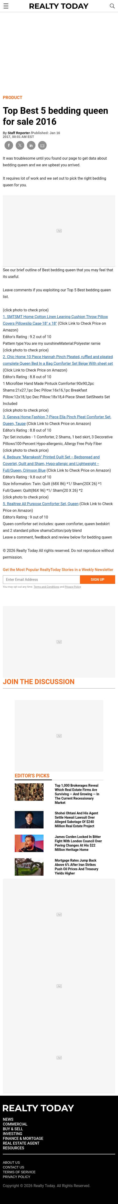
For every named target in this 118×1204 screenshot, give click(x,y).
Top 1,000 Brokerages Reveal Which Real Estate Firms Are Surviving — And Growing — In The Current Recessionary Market (77, 794)
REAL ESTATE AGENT (21, 1143)
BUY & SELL (13, 1129)
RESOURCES (13, 1148)
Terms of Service (19, 1172)
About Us (11, 1162)
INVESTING (12, 1133)
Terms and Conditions (46, 586)
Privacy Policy (73, 586)
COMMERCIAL (15, 1124)
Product (12, 97)
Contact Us (13, 1167)
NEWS (8, 1119)
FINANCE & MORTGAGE (23, 1138)
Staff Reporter (19, 133)
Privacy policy (16, 1177)
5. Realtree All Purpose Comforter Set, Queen (41, 504)
